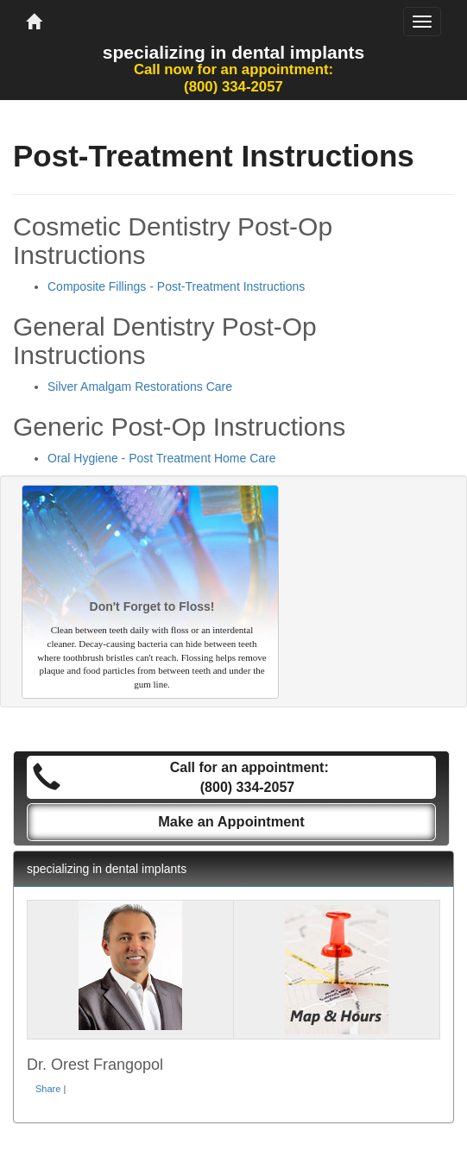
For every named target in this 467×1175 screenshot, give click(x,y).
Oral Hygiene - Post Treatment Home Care (161, 458)
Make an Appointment (231, 821)
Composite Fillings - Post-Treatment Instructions (176, 286)
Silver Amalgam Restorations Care (139, 386)
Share (47, 1089)
